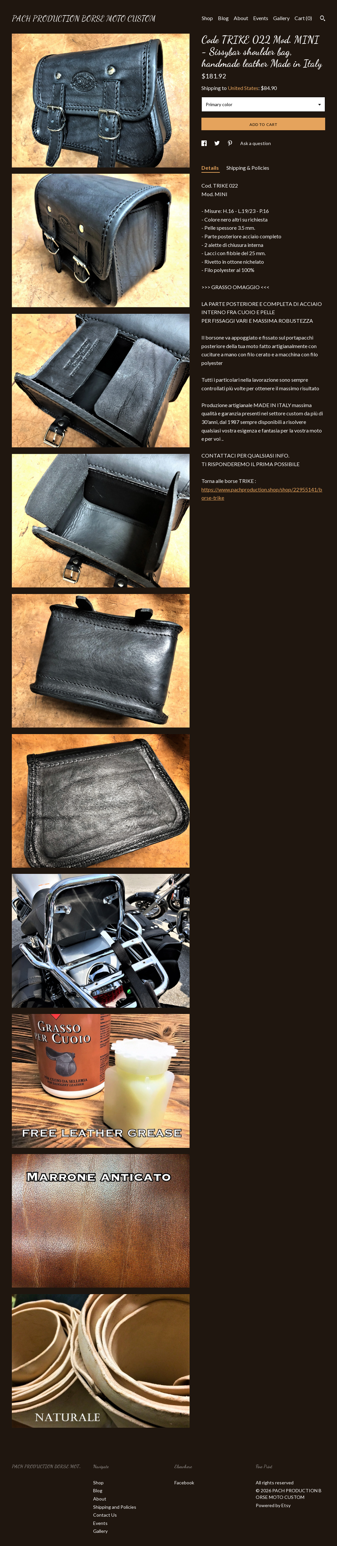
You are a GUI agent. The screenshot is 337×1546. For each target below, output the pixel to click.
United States (243, 88)
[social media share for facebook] (204, 143)
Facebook (184, 1482)
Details (210, 167)
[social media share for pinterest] (230, 143)
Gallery (281, 18)
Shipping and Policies (114, 1507)
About (241, 18)
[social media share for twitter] (217, 143)
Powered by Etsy (273, 1505)
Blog (223, 18)
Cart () (303, 18)
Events (260, 18)
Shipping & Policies (247, 167)
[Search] (322, 19)
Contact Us (105, 1515)
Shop (207, 18)
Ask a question (255, 143)
